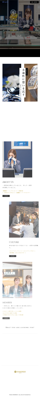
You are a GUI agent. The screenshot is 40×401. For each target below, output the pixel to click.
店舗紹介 (18, 192)
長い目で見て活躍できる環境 (10, 313)
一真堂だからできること (9, 192)
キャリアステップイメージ (16, 251)
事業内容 (21, 191)
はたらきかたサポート (20, 253)
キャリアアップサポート (29, 251)
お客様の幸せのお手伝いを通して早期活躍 (13, 315)
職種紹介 (5, 191)
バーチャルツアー (26, 192)
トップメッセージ (13, 191)
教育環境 (12, 253)
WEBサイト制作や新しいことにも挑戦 (12, 311)
